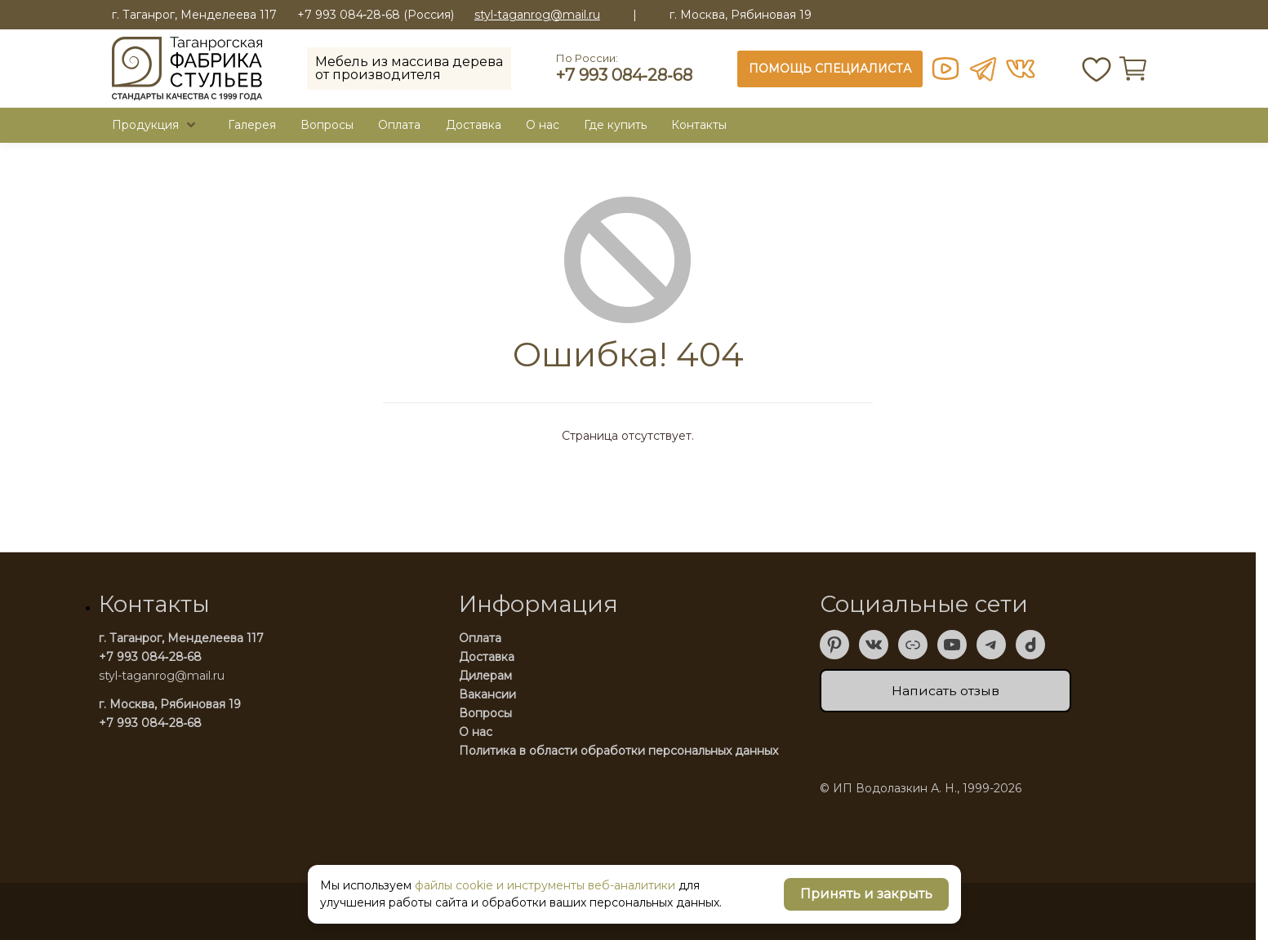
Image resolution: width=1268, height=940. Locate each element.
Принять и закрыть (866, 894)
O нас (542, 125)
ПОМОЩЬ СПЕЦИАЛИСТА (830, 68)
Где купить (615, 125)
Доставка (473, 125)
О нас (475, 732)
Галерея (252, 125)
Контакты (699, 125)
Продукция (145, 125)
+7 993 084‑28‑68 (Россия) (375, 14)
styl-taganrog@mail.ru (537, 15)
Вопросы (327, 125)
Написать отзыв (945, 690)
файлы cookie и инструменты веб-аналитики (545, 885)
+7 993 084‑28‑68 (624, 75)
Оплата (399, 125)
